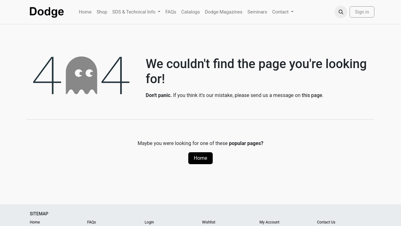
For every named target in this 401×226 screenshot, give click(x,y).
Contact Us (326, 222)
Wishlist (208, 222)
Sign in (362, 12)
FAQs (91, 222)
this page (312, 95)
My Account (269, 222)
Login (149, 222)
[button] (341, 12)
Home (200, 158)
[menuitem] (85, 12)
